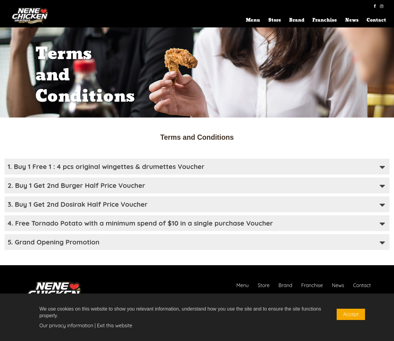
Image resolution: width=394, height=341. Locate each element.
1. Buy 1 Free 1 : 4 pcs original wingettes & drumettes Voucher (196, 167)
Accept (351, 314)
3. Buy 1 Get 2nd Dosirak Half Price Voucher (196, 205)
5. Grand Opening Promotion (196, 243)
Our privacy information (66, 325)
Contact (376, 20)
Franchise (324, 20)
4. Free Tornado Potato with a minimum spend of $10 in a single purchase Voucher (196, 224)
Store (274, 20)
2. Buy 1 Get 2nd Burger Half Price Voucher (196, 186)
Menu (253, 20)
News (352, 20)
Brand (296, 20)
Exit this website (114, 325)
